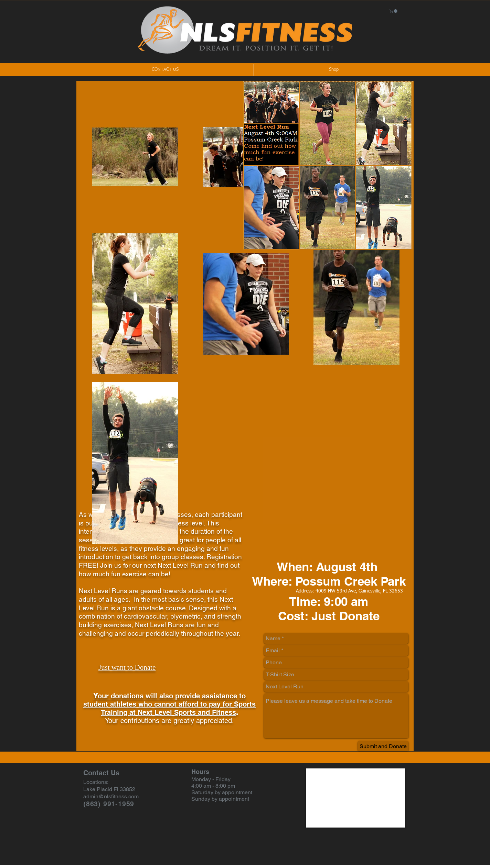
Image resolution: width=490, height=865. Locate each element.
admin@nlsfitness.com (111, 796)
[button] (394, 11)
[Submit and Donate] (383, 746)
